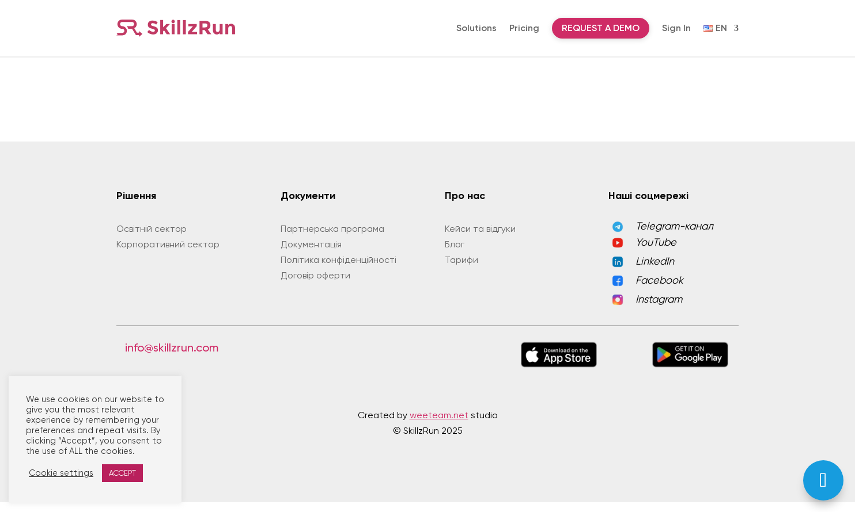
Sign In (676, 27)
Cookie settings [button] (61, 473)
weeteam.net (439, 424)
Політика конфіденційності (338, 269)
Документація (311, 254)
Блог (454, 254)
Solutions (476, 27)
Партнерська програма (332, 238)
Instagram (658, 309)
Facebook (659, 290)
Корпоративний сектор (168, 254)
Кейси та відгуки (480, 238)
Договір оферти (315, 285)
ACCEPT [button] (122, 473)
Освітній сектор (151, 238)
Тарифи (461, 269)
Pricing (524, 27)
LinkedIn (654, 271)
